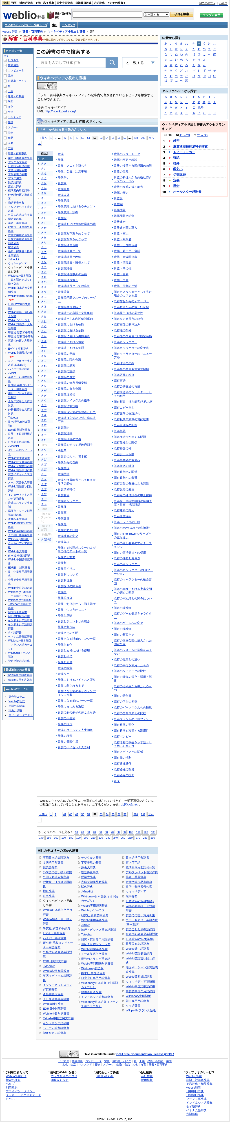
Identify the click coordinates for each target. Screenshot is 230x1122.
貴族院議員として (69, 251)
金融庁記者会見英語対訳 (142, 934)
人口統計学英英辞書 (56, 999)
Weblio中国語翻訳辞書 (140, 986)
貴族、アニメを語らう (72, 165)
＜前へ (43, 137)
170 (63, 837)
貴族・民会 (121, 280)
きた (43, 237)
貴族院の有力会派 (69, 388)
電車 (10, 75)
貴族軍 (62, 512)
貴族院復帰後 (66, 394)
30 (88, 832)
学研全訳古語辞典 (54, 1033)
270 (138, 837)
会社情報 (147, 1076)
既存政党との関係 (125, 471)
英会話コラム (17, 696)
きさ (43, 212)
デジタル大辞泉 (91, 857)
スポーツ (13, 127)
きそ (43, 232)
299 (143, 137)
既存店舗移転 (122, 516)
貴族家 (62, 183)
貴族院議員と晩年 (69, 257)
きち (43, 242)
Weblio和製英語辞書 (94, 949)
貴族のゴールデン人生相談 (75, 730)
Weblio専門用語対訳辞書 (97, 963)
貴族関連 (63, 474)
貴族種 (62, 506)
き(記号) (46, 539)
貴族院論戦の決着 (69, 439)
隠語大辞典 (88, 877)
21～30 (202, 135)
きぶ (43, 474)
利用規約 (12, 1087)
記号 (200, 107)
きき (43, 193)
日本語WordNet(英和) (140, 939)
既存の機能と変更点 (127, 558)
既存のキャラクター (127, 564)
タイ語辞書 (133, 1005)
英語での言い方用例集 (140, 915)
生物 (10, 132)
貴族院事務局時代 (69, 307)
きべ (43, 479)
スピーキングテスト (21, 715)
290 (152, 837)
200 (86, 837)
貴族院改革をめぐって (72, 239)
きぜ (43, 430)
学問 (10, 101)
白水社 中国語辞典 (93, 973)
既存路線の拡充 (124, 775)
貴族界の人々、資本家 (72, 456)
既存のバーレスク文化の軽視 (133, 707)
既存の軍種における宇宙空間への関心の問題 (133, 590)
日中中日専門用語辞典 (95, 978)
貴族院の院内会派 (69, 359)
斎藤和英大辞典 (53, 994)
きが (43, 390)
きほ (43, 306)
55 (113, 137)
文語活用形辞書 (53, 862)
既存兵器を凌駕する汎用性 (131, 730)
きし (43, 217)
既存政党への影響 (125, 477)
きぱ (43, 489)
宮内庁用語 (133, 862)
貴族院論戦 (65, 433)
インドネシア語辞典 (199, 1102)
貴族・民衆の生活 (125, 286)
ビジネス (13, 60)
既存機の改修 (122, 330)
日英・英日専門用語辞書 (97, 939)
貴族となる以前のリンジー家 (77, 638)
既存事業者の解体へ (127, 460)
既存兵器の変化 (124, 724)
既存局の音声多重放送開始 (131, 369)
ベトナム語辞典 (196, 1110)
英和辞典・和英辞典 (199, 1084)
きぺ (43, 504)
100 (131, 832)
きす (43, 222)
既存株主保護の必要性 (128, 313)
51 (88, 137)
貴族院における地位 (71, 342)
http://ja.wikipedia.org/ (60, 111)
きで (43, 454)
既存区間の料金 (124, 375)
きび (43, 469)
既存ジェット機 (124, 454)
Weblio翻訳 (193, 1087)
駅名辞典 (87, 886)
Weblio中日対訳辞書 (56, 1013)
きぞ (43, 435)
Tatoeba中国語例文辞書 (58, 1018)
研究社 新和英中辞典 (94, 915)
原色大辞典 (88, 867)
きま (43, 311)
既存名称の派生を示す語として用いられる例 (133, 744)
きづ (43, 449)
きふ (43, 296)
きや (43, 336)
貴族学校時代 (66, 489)
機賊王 (62, 450)
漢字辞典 (131, 896)
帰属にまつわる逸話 (71, 706)
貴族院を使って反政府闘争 (75, 444)
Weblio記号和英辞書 (56, 971)
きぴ (43, 494)
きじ (43, 420)
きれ (43, 365)
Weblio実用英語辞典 (94, 920)
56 (118, 137)
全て (6, 56)
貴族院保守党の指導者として (77, 412)
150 (48, 837)
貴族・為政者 (122, 239)
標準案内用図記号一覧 (140, 867)
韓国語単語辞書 (91, 992)
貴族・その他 (122, 268)
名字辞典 (49, 896)
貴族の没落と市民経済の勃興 (133, 165)
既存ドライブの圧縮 (127, 522)
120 (146, 832)
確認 (176, 157)
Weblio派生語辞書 (137, 948)
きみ (43, 316)
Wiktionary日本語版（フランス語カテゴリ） (20, 644)
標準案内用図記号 (19, 190)
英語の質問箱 (17, 706)
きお (43, 183)
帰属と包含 (65, 662)
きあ (43, 163)
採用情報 (147, 1080)
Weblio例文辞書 (53, 1004)
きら (43, 351)
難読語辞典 (50, 867)
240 (115, 837)
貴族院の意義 (66, 353)
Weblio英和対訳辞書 (139, 976)
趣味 (10, 122)
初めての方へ (207, 3)
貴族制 (62, 562)
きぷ (43, 499)
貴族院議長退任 (68, 280)
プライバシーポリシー (20, 1091)
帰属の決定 (65, 724)
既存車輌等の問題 (125, 425)
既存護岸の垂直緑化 (127, 413)
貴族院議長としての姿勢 (74, 286)
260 (130, 837)
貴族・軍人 (121, 233)
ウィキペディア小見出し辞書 (66, 31)
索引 (54, 25)
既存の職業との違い (127, 659)
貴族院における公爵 (71, 324)
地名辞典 (49, 891)
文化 (10, 106)
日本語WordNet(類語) (140, 901)
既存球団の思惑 (124, 363)
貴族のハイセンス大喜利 (74, 747)
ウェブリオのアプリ (64, 1076)
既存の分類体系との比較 (130, 713)
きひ (43, 292)
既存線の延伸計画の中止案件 (133, 495)
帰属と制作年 (66, 627)
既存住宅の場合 (124, 466)
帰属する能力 (66, 557)
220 (101, 837)
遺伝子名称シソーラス (95, 944)
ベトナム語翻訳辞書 (56, 1028)
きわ (43, 375)
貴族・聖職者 (122, 262)
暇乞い (178, 169)
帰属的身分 (65, 598)
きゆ (43, 341)
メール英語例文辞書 (94, 954)
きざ (43, 415)
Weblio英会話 (17, 701)
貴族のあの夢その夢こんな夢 (77, 712)
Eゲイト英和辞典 (54, 933)
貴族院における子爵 (71, 330)
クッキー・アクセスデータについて (23, 1097)
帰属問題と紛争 (124, 216)
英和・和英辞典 (44, 3)
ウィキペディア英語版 (140, 981)
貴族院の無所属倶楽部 (72, 383)
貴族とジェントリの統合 (74, 621)
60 (106, 832)
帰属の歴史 (121, 192)
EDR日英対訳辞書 (54, 961)
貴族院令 (63, 427)
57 (125, 137)
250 (123, 837)
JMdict (85, 925)
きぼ (43, 484)
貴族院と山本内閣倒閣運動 (75, 319)
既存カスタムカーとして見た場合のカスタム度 (133, 293)
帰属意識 (63, 200)
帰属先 (62, 524)
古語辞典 (99, 3)
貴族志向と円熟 (68, 530)
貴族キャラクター (69, 501)
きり (43, 355)
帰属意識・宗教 (68, 212)
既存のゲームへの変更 (128, 623)
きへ (43, 301)
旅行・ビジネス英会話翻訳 (98, 929)
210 (93, 837)
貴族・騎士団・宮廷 (127, 251)
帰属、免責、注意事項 (72, 171)
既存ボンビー (122, 736)
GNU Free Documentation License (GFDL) (145, 1054)
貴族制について (68, 574)
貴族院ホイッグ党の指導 (74, 400)
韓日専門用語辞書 (137, 1001)
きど (43, 459)
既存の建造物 (122, 608)
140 (41, 837)
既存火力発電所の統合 (128, 319)
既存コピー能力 (124, 407)
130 (153, 832)
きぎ (43, 395)
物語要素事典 (90, 872)
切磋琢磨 (179, 174)
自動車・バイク (17, 80)
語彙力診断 (15, 710)
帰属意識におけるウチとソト (77, 206)
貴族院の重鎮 (66, 371)
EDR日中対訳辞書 (54, 1008)
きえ (43, 178)
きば (43, 464)
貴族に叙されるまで (71, 685)
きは (43, 287)
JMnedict (49, 966)
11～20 (184, 135)
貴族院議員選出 (68, 245)
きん (43, 385)
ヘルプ (223, 3)
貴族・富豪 (121, 274)
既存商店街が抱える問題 (130, 437)
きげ (43, 405)
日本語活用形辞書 (137, 857)
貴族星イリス (66, 568)
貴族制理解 (65, 580)
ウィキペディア (136, 891)
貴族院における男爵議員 (74, 336)
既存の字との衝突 (125, 701)
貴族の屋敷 (121, 171)
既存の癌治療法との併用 (130, 552)
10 (76, 832)
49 (76, 137)
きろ (43, 370)
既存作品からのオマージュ (131, 301)
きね (43, 277)
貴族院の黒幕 (66, 365)
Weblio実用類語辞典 (94, 905)
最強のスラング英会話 (95, 958)
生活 (10, 112)
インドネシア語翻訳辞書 (97, 997)
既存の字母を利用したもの (131, 665)
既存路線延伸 (122, 763)
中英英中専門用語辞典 (140, 991)
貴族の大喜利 (66, 718)
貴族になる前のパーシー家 (75, 700)
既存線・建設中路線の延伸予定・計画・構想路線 (133, 502)
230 (108, 837)
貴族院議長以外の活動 (72, 274)
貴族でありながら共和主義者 (77, 603)
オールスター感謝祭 (187, 191)
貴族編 (118, 204)
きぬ (43, 272)
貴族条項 (63, 542)
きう (43, 173)
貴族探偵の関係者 (69, 586)
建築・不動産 (16, 96)
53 (101, 137)
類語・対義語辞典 (22, 3)
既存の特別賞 (122, 695)
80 (118, 832)
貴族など (63, 674)
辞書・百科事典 (32, 31)
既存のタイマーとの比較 (130, 671)
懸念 (176, 186)
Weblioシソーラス (92, 910)
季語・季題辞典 (136, 877)
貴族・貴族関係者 (125, 257)
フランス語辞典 (196, 1099)
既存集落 (120, 431)
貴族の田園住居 (68, 741)
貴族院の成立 (66, 377)
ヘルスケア (14, 117)
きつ (43, 247)
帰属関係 (63, 468)
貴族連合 (120, 221)
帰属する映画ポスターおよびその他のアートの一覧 (77, 549)
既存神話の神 (122, 448)
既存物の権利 (122, 757)
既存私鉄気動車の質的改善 (131, 419)
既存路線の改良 (124, 769)
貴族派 (118, 198)
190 (78, 837)
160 (56, 837)
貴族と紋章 (65, 668)
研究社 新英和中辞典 (56, 928)
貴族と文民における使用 (74, 650)
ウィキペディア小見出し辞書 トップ (26, 25)
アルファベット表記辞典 (142, 872)
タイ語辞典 (193, 1106)
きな (43, 262)
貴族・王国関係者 (125, 245)
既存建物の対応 (124, 510)
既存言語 (120, 380)
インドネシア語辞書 (56, 1023)
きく (43, 198)
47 (64, 137)
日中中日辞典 (65, 3)
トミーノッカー (184, 152)
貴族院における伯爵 (71, 348)
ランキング (68, 25)
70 (112, 832)
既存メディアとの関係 (128, 751)
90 (124, 832)
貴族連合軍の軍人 (125, 227)
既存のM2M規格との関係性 (132, 528)
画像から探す (60, 1080)
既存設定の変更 (124, 489)
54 (107, 137)
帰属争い (63, 177)
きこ (43, 207)
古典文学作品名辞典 (94, 882)
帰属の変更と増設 (125, 160)
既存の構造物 (122, 628)
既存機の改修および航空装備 (133, 336)
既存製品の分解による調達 (131, 483)
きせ (43, 227)
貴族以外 (63, 195)
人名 (10, 143)
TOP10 (167, 135)
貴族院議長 (65, 268)
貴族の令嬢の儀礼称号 (128, 187)
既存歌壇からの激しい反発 (131, 307)
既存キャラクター (125, 342)
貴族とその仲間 (68, 633)
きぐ (43, 400)
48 (70, 137)
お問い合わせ (130, 804)
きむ (43, 321)
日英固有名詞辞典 (137, 943)
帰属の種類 (65, 735)
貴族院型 (63, 292)
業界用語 (13, 65)
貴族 (61, 154)
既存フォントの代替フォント (133, 719)
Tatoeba (86, 934)
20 (82, 832)
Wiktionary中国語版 (138, 996)
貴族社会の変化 (68, 536)
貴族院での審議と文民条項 (75, 313)
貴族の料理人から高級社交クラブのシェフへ (133, 179)
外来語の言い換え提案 (57, 872)
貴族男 (62, 592)
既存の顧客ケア (124, 634)
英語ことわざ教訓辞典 (140, 929)
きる (43, 360)
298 (135, 137)
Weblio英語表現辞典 (139, 953)
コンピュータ (16, 70)
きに (43, 267)
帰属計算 (63, 518)
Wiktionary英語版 (92, 968)
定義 (176, 180)
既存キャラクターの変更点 (131, 348)
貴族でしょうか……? (72, 609)
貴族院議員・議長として (74, 262)
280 (145, 837)
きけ (43, 203)
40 (94, 832)
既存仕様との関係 (125, 442)
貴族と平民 (65, 656)
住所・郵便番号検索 (139, 886)
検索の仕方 (13, 1080)
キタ (117, 781)
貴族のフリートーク (127, 154)
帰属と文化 (65, 644)
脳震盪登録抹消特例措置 (190, 146)
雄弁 (176, 163)
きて (43, 252)
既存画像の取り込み (127, 324)
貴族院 (62, 218)
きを (43, 380)
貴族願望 (63, 495)
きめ (43, 326)
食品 (10, 137)
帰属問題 (120, 210)
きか (43, 188)
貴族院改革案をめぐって (74, 233)
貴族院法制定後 (68, 406)
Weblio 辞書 (10, 31)
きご (43, 410)
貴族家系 (63, 189)
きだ (43, 440)
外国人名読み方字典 (56, 877)
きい (43, 168)
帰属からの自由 (68, 462)
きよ (43, 346)
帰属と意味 (65, 615)
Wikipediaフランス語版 (141, 1010)
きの (43, 282)
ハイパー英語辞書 (54, 938)
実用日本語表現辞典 (56, 857)
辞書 (6, 3)
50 (82, 137)
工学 (10, 91)
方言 (10, 148)
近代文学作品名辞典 (139, 882)
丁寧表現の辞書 (91, 862)
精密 (176, 141)
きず (43, 425)
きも (43, 331)
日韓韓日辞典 (83, 3)
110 (138, 832)
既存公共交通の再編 (127, 386)
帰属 (61, 160)
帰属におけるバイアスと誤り (77, 679)
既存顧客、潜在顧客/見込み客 (133, 401)
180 (71, 837)
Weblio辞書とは (16, 1076)
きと (43, 257)
